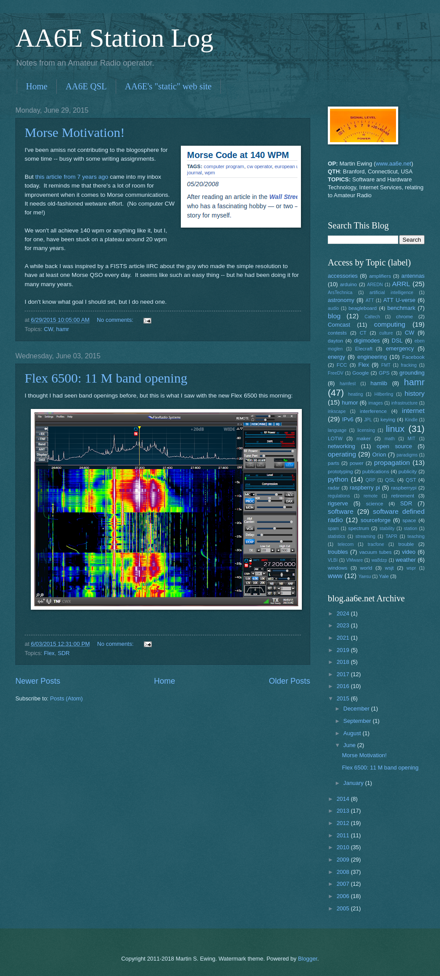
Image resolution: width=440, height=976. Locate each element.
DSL (397, 340)
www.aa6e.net (393, 163)
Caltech (372, 316)
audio (333, 308)
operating (342, 454)
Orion (379, 454)
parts (333, 463)
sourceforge (376, 520)
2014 (344, 799)
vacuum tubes (375, 552)
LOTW (335, 438)
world (366, 568)
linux (395, 429)
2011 (344, 835)
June (350, 745)
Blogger (307, 958)
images (375, 403)
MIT (411, 438)
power (357, 463)
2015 (344, 698)
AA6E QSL (86, 86)
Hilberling (383, 394)
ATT (370, 300)
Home (37, 86)
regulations (339, 496)
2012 (344, 823)
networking (341, 446)
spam (333, 528)
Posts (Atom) (66, 698)
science (374, 503)
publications (375, 471)
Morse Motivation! (75, 132)
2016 (344, 686)
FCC (342, 365)
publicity (408, 471)
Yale (384, 576)
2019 (344, 650)
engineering (372, 357)
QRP (370, 480)
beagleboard (362, 308)
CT (362, 332)
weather (406, 559)
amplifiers (380, 276)
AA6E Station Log (114, 37)
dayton (335, 340)
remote (370, 496)
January (354, 783)
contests (337, 332)
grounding (412, 372)
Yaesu (365, 576)
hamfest (348, 383)
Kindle (411, 419)
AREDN (375, 284)
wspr (411, 568)
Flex (49, 653)
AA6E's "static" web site (168, 86)
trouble (406, 544)
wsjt (389, 568)
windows (337, 568)
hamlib (378, 383)
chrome (404, 316)
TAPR (391, 536)
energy (336, 357)
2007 (344, 883)
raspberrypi (404, 487)
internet (413, 410)
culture (386, 333)
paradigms (407, 455)
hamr (62, 329)
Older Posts (289, 681)
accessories (343, 276)
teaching (416, 536)
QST (411, 479)
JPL (368, 419)
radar (334, 487)
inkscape (337, 411)
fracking (409, 365)
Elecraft (363, 348)
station (410, 528)
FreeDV (335, 373)
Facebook (413, 357)
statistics (336, 536)
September (358, 721)
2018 (344, 662)
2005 (344, 908)
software (340, 511)
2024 (344, 613)
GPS (384, 373)
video (409, 552)
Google (360, 373)
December (357, 708)
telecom (345, 544)
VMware (354, 560)
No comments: (116, 320)
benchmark (401, 308)
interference (373, 411)
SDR (64, 653)
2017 (344, 674)
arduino (348, 284)
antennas (413, 276)
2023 (344, 625)
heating (355, 394)
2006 (344, 896)
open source (394, 446)
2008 (344, 872)
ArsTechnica (340, 292)
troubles (338, 552)
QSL (390, 479)
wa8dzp (379, 560)
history (415, 393)
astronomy (341, 300)
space (409, 520)
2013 (344, 810)
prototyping (340, 471)
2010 (344, 847)
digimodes (367, 340)
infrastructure (404, 403)
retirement (402, 495)
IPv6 (347, 419)
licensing (366, 430)
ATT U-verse (399, 300)
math (390, 438)
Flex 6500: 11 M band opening (106, 378)
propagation (392, 462)
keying (388, 419)
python (338, 479)
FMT (386, 365)
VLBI (332, 560)
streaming (365, 536)
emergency (400, 348)
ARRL (401, 283)
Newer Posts (37, 681)
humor (350, 402)
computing (389, 324)
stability (386, 528)
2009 (344, 859)
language (337, 430)
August (353, 733)
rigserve (338, 503)
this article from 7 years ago (71, 176)
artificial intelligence (391, 292)
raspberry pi (365, 487)
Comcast (339, 324)
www (335, 575)
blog (334, 316)
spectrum (358, 528)
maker (363, 438)
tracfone (376, 544)
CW (48, 329)
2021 (344, 637)
